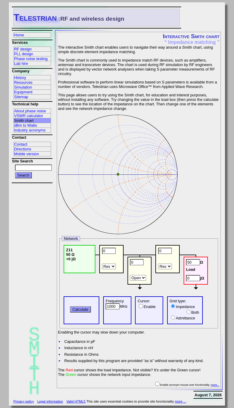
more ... (180, 401)
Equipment (23, 92)
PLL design (23, 54)
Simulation (23, 87)
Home (19, 35)
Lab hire (21, 63)
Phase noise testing (31, 58)
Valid (76, 401)
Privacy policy (24, 401)
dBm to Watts (25, 125)
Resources (23, 82)
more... (215, 384)
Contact (20, 144)
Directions (22, 149)
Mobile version (26, 154)
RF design (23, 49)
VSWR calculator (28, 115)
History (20, 77)
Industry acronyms (30, 130)
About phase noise (30, 111)
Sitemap (21, 97)
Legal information (50, 401)
